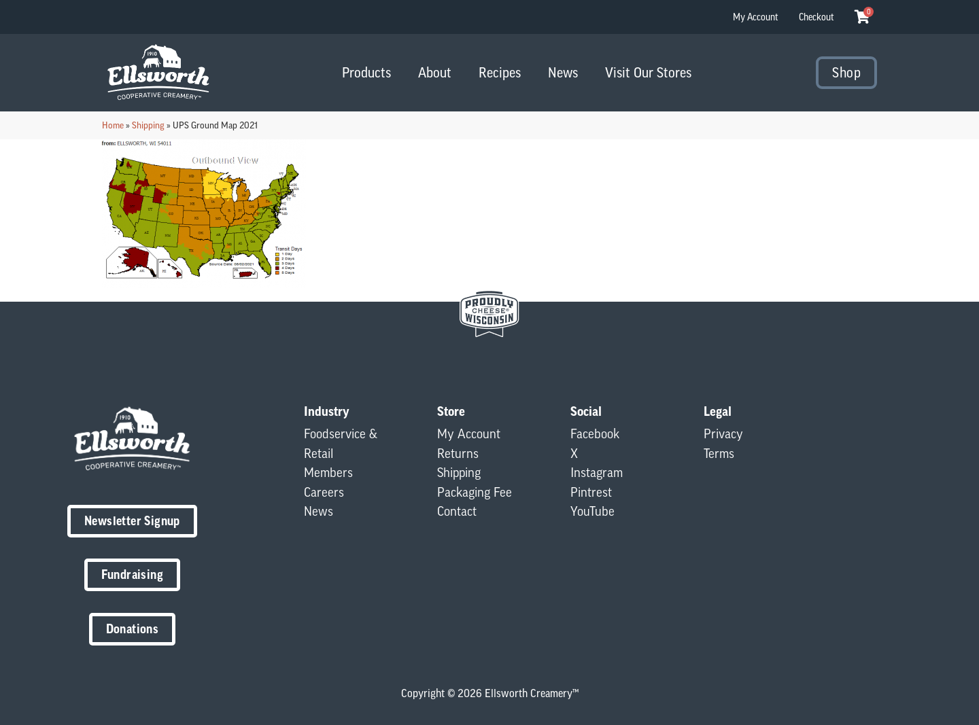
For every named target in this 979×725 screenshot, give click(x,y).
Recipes (500, 72)
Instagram (596, 472)
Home (113, 125)
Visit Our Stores (648, 72)
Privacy (723, 433)
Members (328, 472)
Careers (324, 491)
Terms (719, 453)
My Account (755, 17)
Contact (457, 510)
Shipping (148, 125)
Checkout (816, 17)
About (434, 72)
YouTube (592, 510)
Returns (458, 453)
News (563, 72)
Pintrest (591, 491)
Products (366, 72)
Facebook (594, 433)
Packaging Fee (474, 491)
